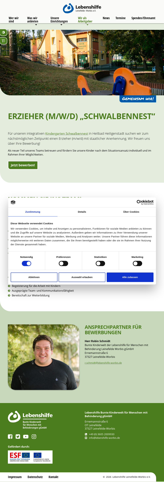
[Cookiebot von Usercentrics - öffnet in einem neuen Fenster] (139, 202)
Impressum (15, 477)
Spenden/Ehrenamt (143, 20)
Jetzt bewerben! (24, 165)
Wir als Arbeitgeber (84, 22)
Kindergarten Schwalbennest (67, 133)
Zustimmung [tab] (32, 211)
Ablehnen (34, 277)
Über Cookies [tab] (131, 211)
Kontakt (54, 477)
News (105, 20)
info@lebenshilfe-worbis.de (104, 438)
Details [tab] (82, 211)
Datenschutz (35, 477)
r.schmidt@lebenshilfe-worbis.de (105, 363)
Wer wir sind (13, 22)
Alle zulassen (130, 277)
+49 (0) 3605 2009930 (100, 434)
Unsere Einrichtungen (58, 22)
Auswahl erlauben (81, 277)
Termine (120, 20)
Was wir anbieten (32, 22)
